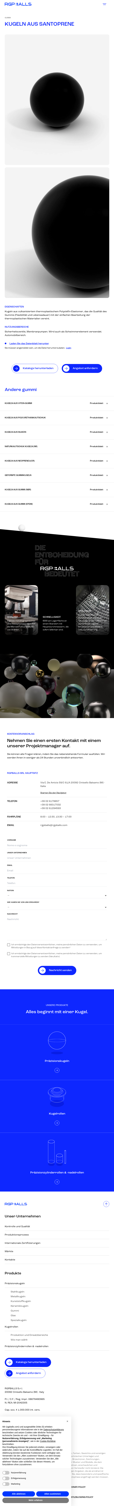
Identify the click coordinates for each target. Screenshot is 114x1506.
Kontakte (10, 1260)
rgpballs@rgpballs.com (53, 825)
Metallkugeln (18, 1296)
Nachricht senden (60, 970)
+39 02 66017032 (50, 805)
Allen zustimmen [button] (52, 1494)
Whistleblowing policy (80, 1497)
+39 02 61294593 (50, 808)
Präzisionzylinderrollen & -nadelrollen (26, 1346)
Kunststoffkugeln (21, 1301)
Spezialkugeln (19, 1320)
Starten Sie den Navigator (53, 793)
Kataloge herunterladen (31, 1362)
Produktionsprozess (17, 1235)
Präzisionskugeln (15, 1283)
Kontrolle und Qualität (17, 1226)
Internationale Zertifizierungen (22, 1243)
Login (68, 348)
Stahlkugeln (17, 1292)
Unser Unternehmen (23, 1216)
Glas (13, 1315)
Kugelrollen (11, 1327)
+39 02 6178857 (49, 801)
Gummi (8, 18)
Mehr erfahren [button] (35, 1500)
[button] (67, 1421)
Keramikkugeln (19, 1306)
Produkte (13, 1273)
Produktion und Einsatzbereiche (29, 1335)
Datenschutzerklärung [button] (53, 1429)
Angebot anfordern (28, 1373)
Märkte (9, 1251)
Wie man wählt (19, 1340)
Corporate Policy (75, 1487)
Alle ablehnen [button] (18, 1494)
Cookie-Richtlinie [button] (48, 1441)
